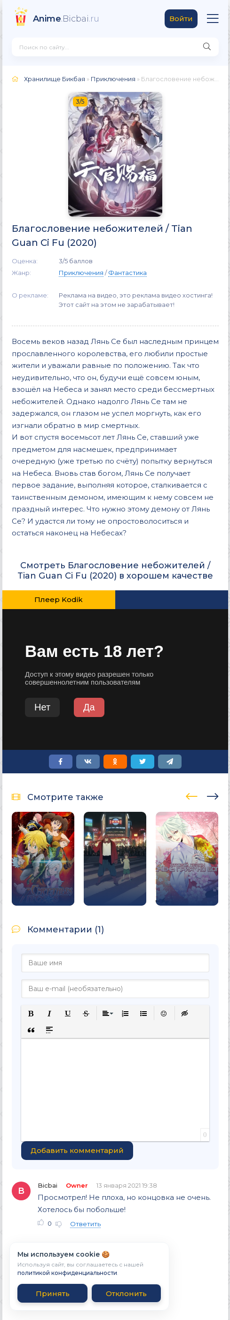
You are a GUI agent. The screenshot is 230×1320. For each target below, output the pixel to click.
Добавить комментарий (77, 1150)
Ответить (85, 1224)
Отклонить (126, 1293)
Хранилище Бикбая (54, 79)
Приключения (113, 79)
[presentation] (192, 795)
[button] (31, 1013)
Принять (53, 1293)
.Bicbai (66, 19)
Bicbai (47, 1185)
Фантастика (127, 272)
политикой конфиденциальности (67, 1272)
